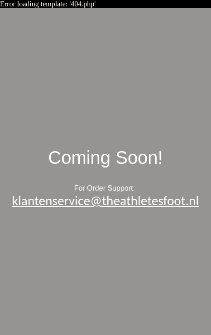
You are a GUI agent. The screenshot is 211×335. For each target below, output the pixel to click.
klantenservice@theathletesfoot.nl (105, 200)
